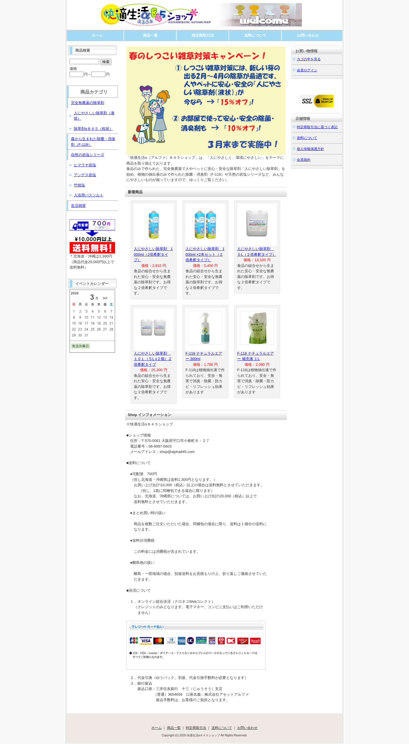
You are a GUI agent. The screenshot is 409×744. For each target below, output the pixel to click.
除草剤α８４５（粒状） (93, 128)
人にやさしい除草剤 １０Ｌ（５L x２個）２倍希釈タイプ (153, 359)
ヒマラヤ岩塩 (85, 165)
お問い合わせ (308, 35)
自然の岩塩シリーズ (87, 155)
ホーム (97, 35)
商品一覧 (150, 35)
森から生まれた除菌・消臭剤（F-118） (93, 142)
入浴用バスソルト (88, 195)
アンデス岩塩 (85, 175)
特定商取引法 (203, 35)
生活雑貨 (78, 205)
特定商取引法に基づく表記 (317, 127)
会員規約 (303, 159)
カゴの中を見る (309, 59)
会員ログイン (307, 70)
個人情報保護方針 (310, 149)
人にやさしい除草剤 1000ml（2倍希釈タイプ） (153, 254)
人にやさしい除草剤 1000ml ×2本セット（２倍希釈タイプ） (204, 254)
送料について (255, 35)
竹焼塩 (79, 185)
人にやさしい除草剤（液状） (94, 116)
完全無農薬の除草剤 (87, 103)
